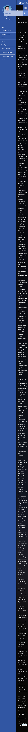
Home (2, 27)
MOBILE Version (4, 59)
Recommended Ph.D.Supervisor (7, 52)
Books (3, 37)
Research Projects (5, 34)
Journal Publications (6, 30)
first (23, 725)
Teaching (3, 44)
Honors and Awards (6, 48)
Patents (3, 41)
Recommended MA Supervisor (7, 56)
